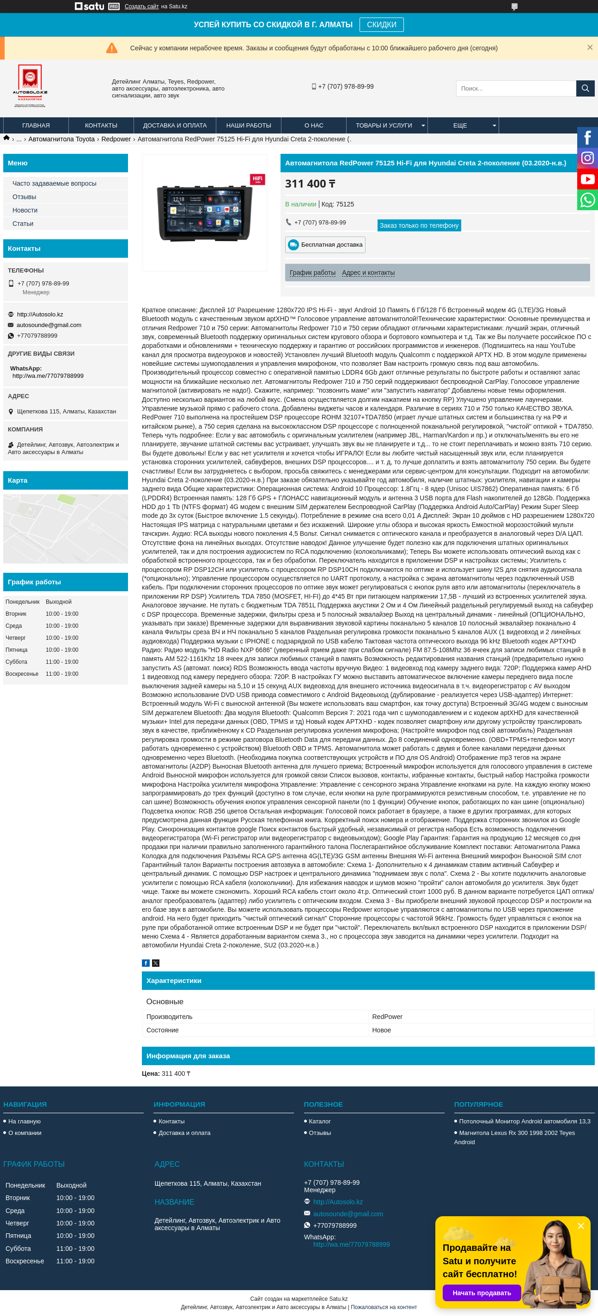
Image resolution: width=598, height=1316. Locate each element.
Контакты (101, 125)
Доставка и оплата (175, 125)
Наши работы (248, 125)
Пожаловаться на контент (384, 1307)
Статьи (22, 223)
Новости (24, 210)
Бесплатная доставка (332, 244)
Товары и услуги (384, 125)
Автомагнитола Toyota (62, 139)
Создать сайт (142, 6)
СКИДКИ (382, 25)
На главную (24, 1121)
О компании (25, 1132)
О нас (314, 125)
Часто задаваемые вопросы (54, 183)
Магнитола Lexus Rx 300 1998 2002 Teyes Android (514, 1137)
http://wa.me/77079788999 (48, 375)
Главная (36, 125)
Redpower (116, 139)
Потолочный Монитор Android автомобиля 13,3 (525, 1121)
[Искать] (585, 88)
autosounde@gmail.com (49, 324)
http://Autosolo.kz (40, 314)
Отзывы (24, 196)
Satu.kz (338, 1299)
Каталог (320, 1121)
